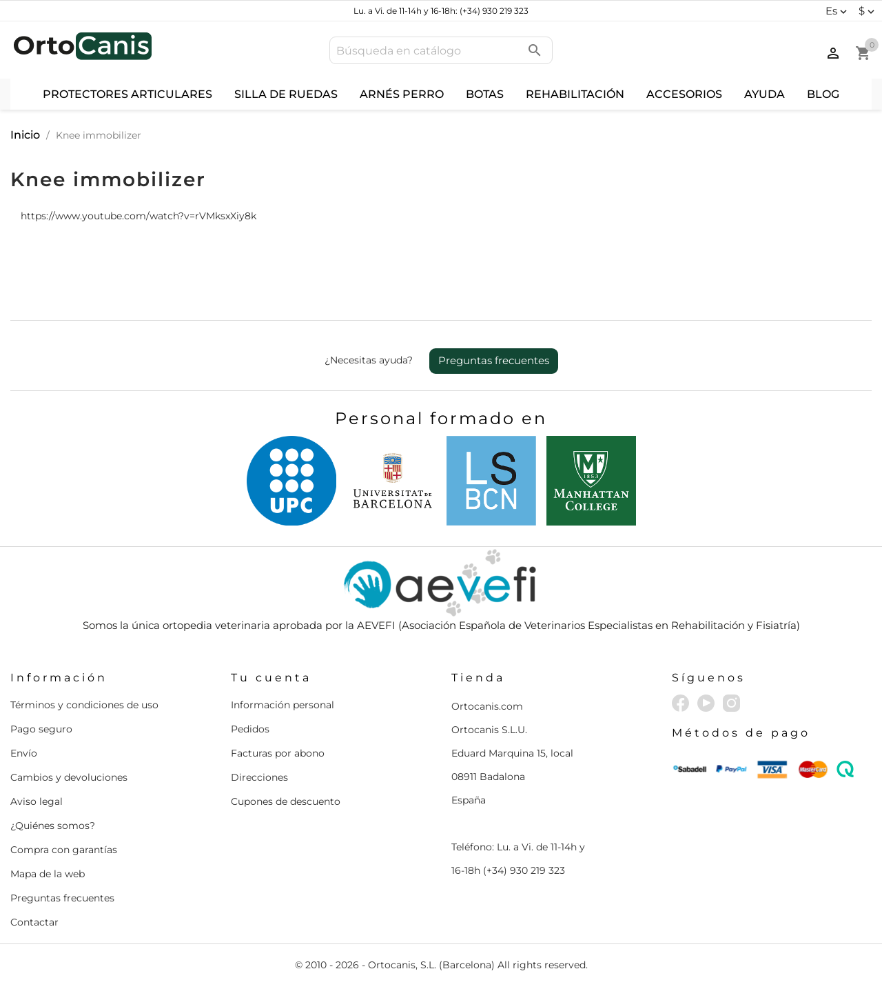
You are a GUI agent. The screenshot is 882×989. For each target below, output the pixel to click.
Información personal (282, 705)
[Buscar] (441, 50)
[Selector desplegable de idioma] (837, 11)
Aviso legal (36, 801)
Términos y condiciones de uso (84, 705)
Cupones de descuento (285, 801)
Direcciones (259, 777)
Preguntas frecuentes (493, 360)
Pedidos (250, 729)
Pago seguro (41, 729)
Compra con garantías (63, 849)
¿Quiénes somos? (52, 825)
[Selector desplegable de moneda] (868, 11)
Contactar (34, 922)
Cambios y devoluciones (68, 777)
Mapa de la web (47, 874)
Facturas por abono (278, 753)
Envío (23, 753)
